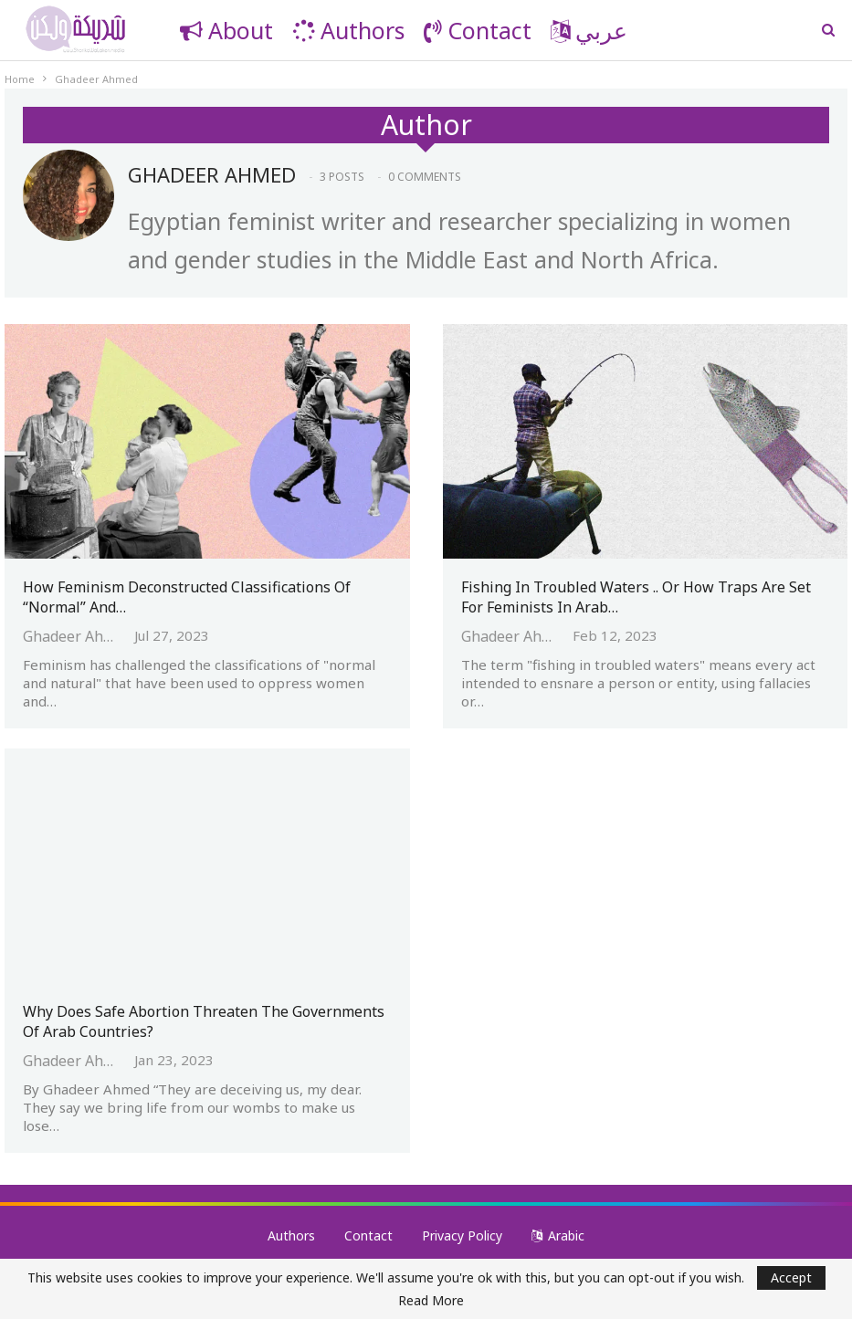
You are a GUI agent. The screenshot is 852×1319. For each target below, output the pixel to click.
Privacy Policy (462, 1235)
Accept (791, 1277)
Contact (477, 30)
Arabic (557, 1235)
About (226, 30)
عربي (589, 30)
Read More (431, 1300)
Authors (348, 30)
